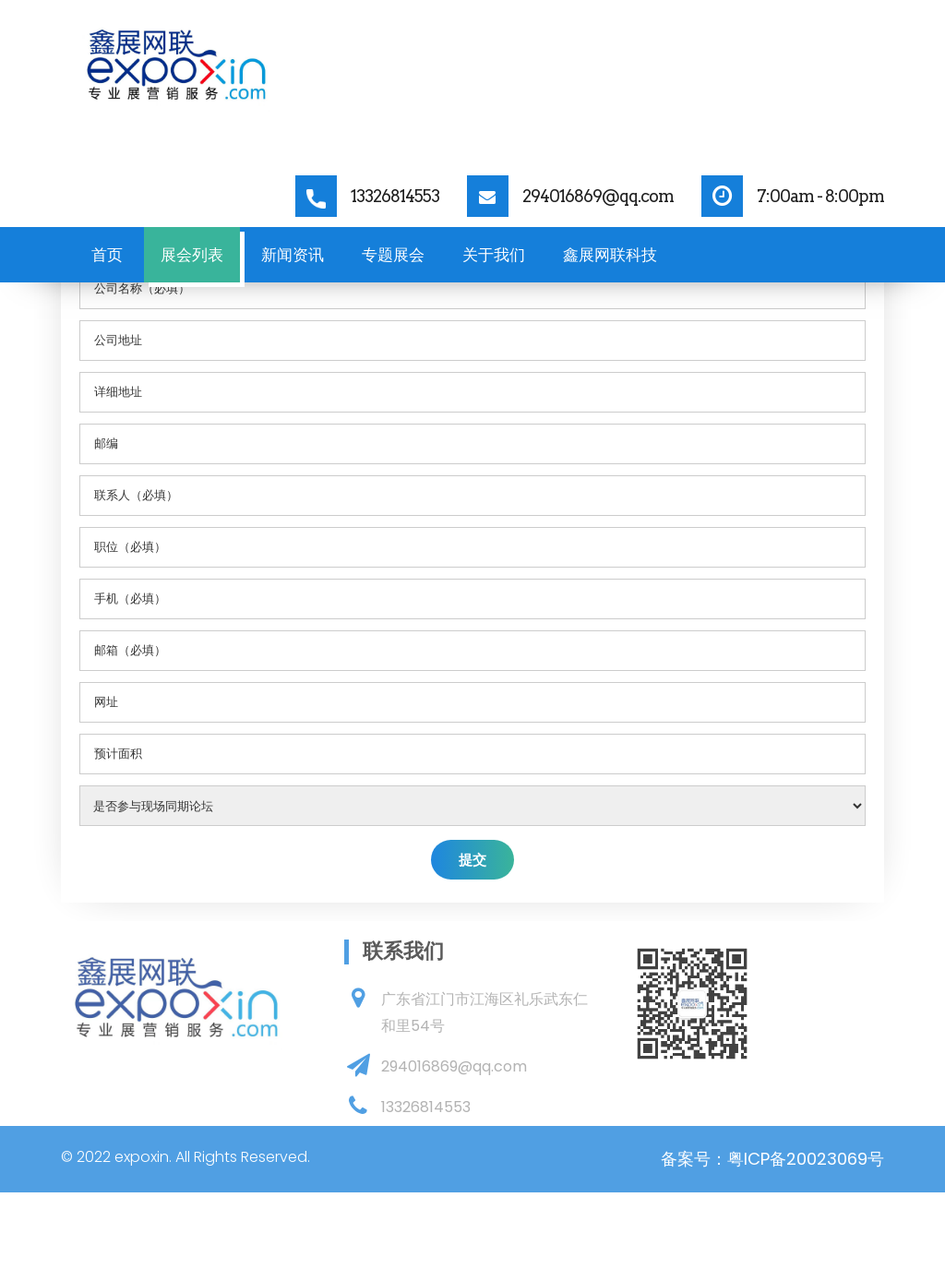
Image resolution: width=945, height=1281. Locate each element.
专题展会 (393, 255)
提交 (472, 859)
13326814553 (395, 196)
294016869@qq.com (598, 196)
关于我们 (493, 255)
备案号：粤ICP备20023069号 (772, 1158)
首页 (107, 255)
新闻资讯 (292, 255)
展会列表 (192, 255)
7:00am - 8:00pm (820, 196)
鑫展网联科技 (610, 255)
